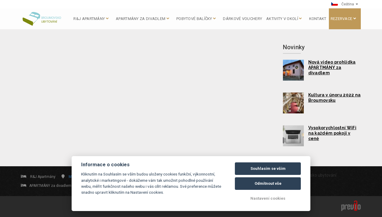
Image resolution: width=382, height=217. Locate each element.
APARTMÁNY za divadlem (142, 18)
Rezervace (343, 18)
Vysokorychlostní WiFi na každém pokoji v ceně (332, 133)
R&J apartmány (91, 18)
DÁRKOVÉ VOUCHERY (242, 18)
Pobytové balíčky (196, 18)
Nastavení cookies (267, 198)
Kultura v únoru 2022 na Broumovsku (334, 98)
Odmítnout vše (268, 183)
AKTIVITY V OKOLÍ (284, 18)
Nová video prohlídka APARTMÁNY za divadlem (332, 67)
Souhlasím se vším (268, 168)
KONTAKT (317, 18)
